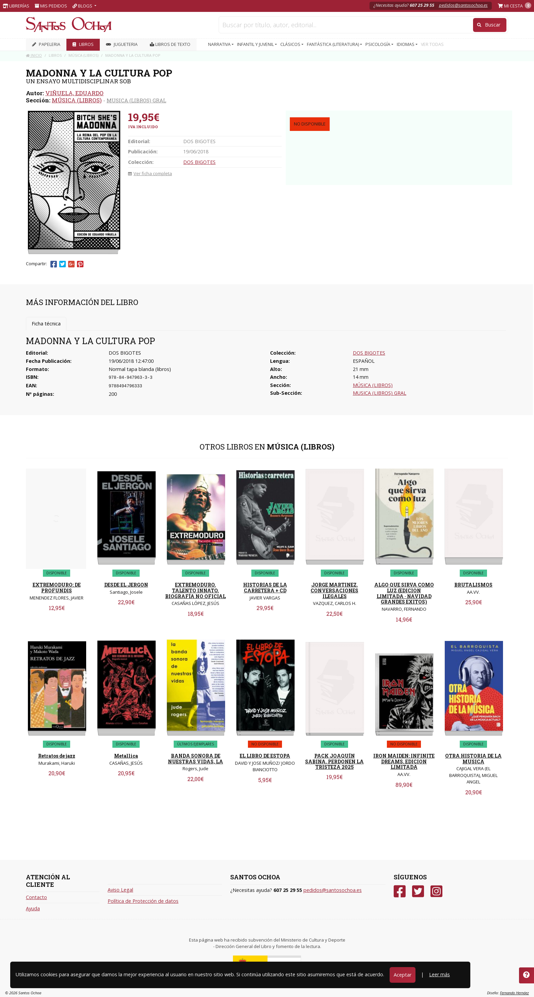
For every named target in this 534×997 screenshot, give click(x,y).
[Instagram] (436, 891)
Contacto (36, 897)
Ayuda (33, 908)
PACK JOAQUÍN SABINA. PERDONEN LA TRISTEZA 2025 (334, 762)
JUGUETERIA (122, 44)
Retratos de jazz (56, 756)
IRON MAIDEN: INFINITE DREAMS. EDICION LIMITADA (404, 762)
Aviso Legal (120, 889)
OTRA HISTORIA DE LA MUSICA (473, 759)
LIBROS (83, 44)
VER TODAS (432, 44)
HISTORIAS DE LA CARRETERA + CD (265, 587)
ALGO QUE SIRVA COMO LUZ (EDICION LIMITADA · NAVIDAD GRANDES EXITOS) (404, 593)
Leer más (439, 974)
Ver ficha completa (150, 173)
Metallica (126, 756)
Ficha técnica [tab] (46, 323)
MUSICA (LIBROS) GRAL (136, 100)
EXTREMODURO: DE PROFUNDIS (57, 587)
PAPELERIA (46, 44)
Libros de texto (170, 44)
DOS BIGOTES (199, 162)
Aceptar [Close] (402, 974)
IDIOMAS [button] (406, 44)
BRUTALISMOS (473, 584)
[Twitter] (418, 891)
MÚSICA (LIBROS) (77, 100)
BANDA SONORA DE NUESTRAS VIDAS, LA (195, 759)
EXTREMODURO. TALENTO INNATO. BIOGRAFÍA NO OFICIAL (195, 590)
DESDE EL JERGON (126, 584)
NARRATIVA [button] (220, 44)
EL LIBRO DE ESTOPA (265, 756)
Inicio (34, 55)
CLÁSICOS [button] (290, 44)
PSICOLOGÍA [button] (378, 44)
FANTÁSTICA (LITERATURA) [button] (333, 44)
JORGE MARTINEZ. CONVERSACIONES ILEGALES (334, 590)
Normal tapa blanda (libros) (140, 369)
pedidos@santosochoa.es (463, 5)
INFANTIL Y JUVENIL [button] (256, 44)
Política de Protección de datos (143, 901)
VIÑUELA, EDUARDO (74, 93)
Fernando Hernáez (514, 992)
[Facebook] (400, 891)
